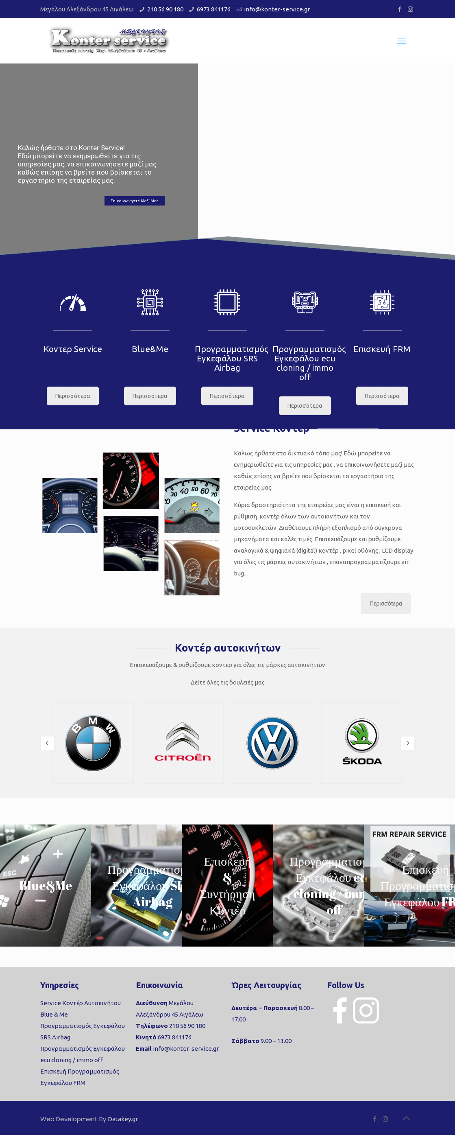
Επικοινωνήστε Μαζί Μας (135, 201)
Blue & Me (54, 1014)
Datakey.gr (123, 1118)
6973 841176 (214, 9)
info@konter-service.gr (277, 9)
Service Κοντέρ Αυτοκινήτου (80, 1002)
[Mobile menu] (402, 41)
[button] (47, 743)
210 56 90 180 (165, 9)
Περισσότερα (72, 396)
